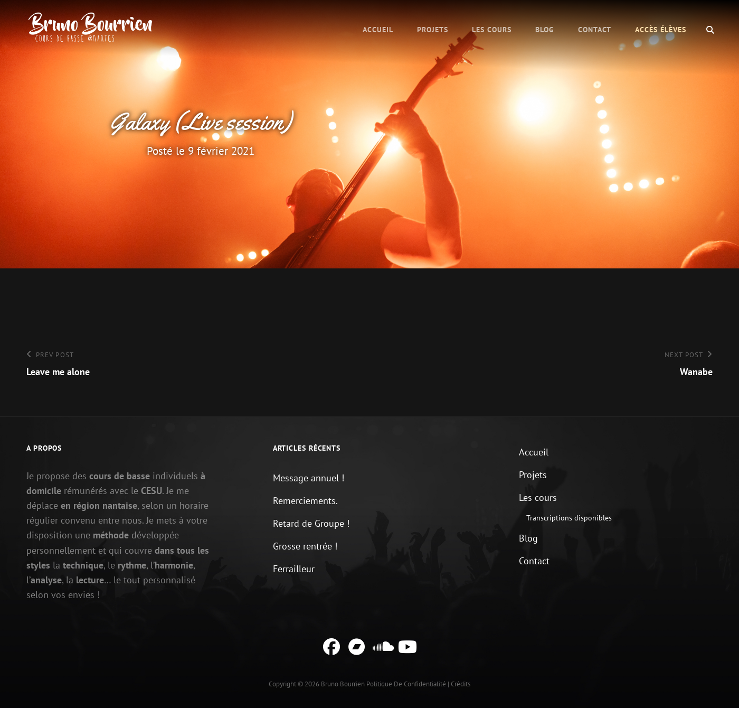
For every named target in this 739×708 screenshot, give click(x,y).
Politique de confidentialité (406, 683)
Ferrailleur (294, 569)
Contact (594, 29)
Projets (432, 29)
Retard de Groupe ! (311, 523)
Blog (544, 29)
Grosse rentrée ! (305, 546)
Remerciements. (305, 501)
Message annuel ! (308, 478)
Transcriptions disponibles (569, 518)
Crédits (460, 683)
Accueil (378, 29)
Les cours (491, 29)
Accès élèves (660, 29)
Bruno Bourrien (343, 683)
